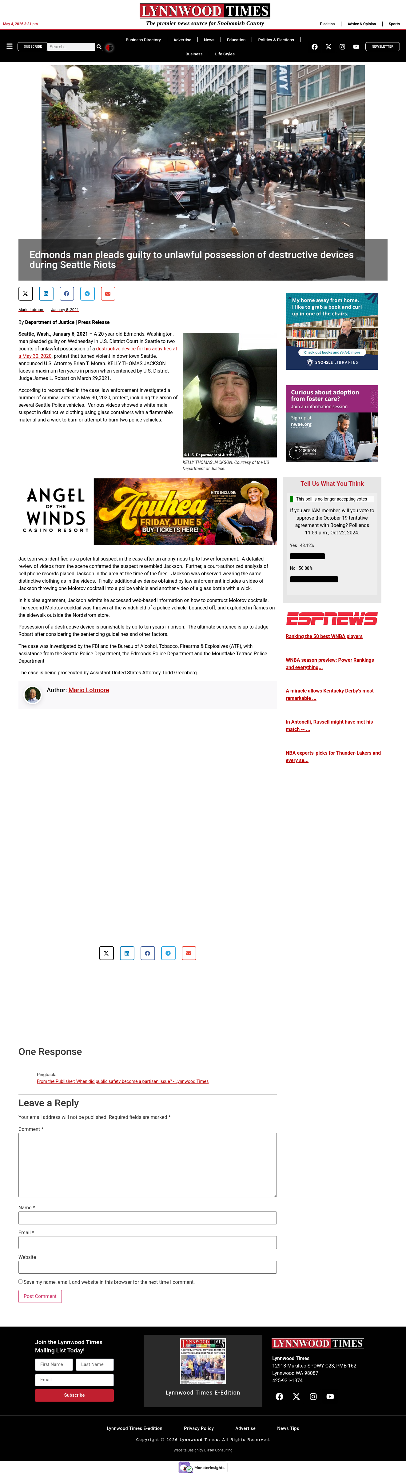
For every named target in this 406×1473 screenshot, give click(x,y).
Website (27, 1257)
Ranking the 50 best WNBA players (324, 636)
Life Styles (225, 53)
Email (26, 1232)
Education (236, 39)
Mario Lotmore (89, 690)
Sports (394, 24)
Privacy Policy (199, 1428)
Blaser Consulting (218, 1450)
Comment (30, 1129)
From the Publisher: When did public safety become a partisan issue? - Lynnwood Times (123, 1081)
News (209, 39)
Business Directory (143, 39)
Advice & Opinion (362, 24)
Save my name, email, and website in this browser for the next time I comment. (109, 1282)
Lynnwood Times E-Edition (202, 1393)
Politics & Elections (276, 39)
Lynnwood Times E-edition (134, 1428)
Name (26, 1207)
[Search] (99, 47)
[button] (25, 294)
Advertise (182, 39)
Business (193, 53)
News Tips (288, 1428)
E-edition (327, 24)
